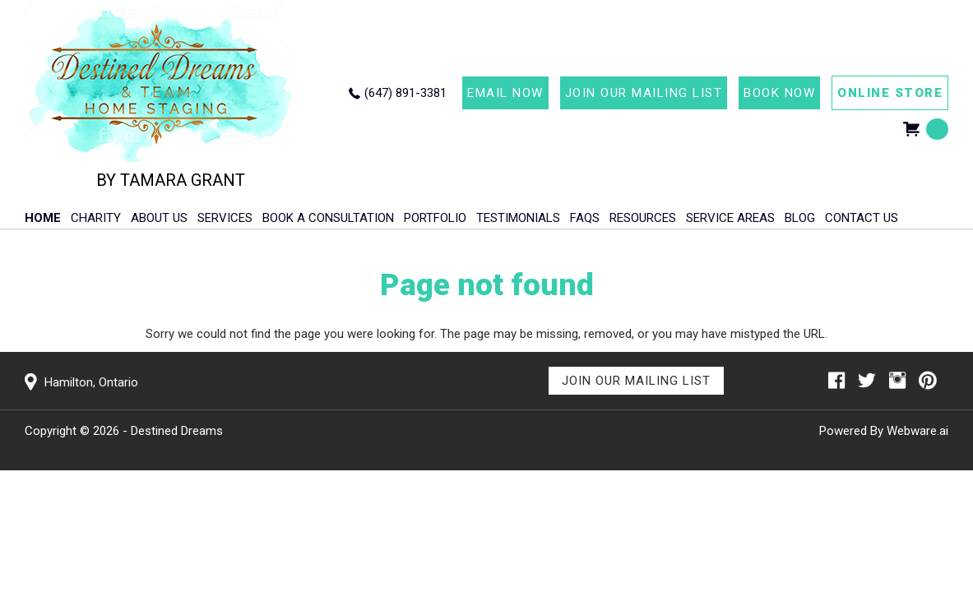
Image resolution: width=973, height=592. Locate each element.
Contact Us (861, 217)
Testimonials (518, 217)
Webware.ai (917, 430)
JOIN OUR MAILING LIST (644, 93)
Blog (800, 217)
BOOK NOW (779, 93)
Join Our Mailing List (636, 380)
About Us (159, 217)
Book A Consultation (328, 217)
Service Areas (730, 217)
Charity (96, 217)
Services (225, 217)
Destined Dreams (177, 430)
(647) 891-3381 (405, 93)
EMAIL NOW (505, 93)
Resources (642, 217)
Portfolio (435, 217)
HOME (43, 217)
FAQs (585, 217)
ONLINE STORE (890, 93)
